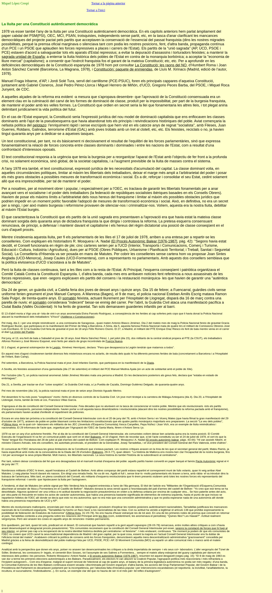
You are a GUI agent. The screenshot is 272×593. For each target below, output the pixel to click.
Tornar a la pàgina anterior (108, 3)
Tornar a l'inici (96, 10)
